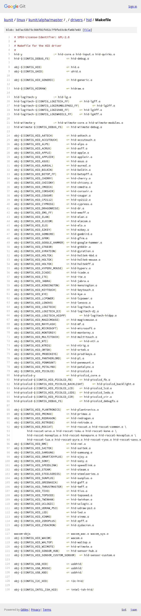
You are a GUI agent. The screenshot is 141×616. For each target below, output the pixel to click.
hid (89, 19)
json (133, 609)
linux (21, 19)
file (87, 30)
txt (123, 609)
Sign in (132, 6)
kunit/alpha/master (45, 19)
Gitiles (24, 610)
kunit (8, 19)
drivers (76, 19)
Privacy (35, 610)
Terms (47, 610)
